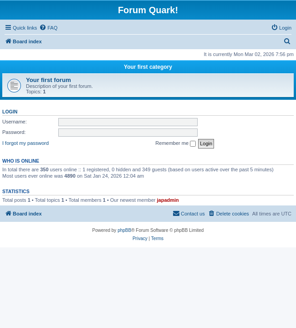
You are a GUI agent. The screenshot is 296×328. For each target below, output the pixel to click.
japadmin (168, 200)
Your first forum (48, 80)
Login (9, 111)
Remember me (175, 143)
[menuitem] (48, 27)
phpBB (124, 230)
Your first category (148, 67)
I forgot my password (25, 143)
